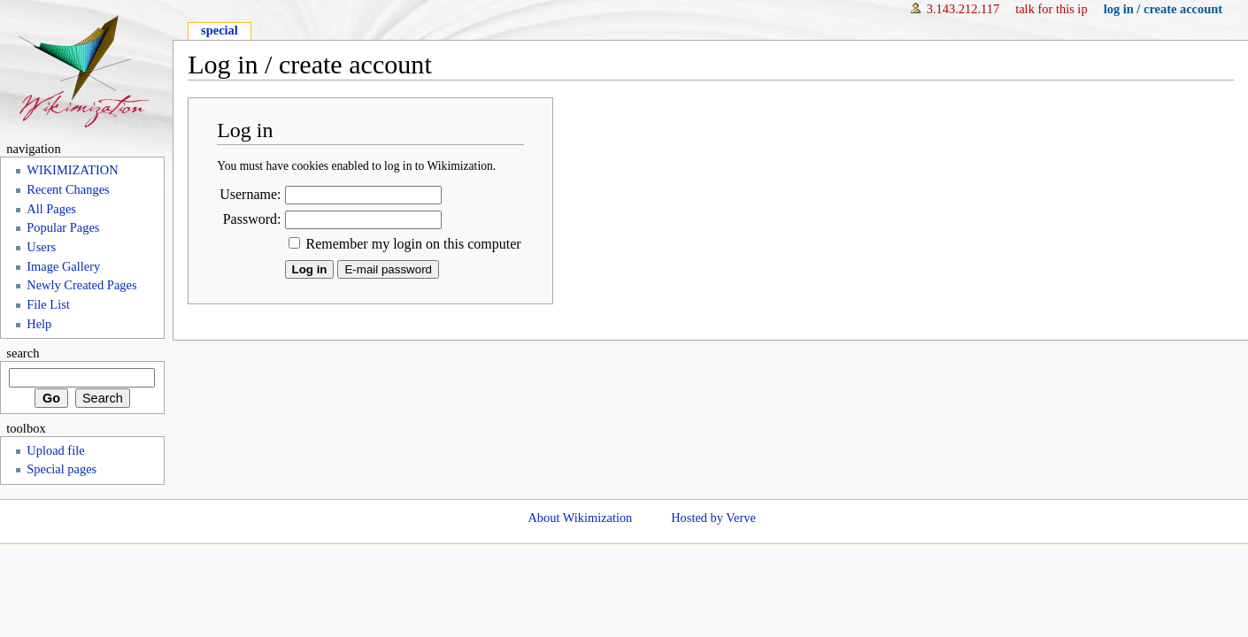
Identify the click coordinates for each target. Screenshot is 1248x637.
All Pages (51, 209)
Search (22, 353)
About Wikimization (580, 517)
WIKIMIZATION (72, 170)
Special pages (61, 469)
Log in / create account (1163, 9)
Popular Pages (63, 227)
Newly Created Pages (81, 285)
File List (48, 304)
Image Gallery (63, 266)
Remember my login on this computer (413, 243)
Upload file (55, 450)
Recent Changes (68, 189)
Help (39, 324)
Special (219, 30)
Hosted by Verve (713, 517)
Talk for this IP (1051, 9)
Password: (252, 218)
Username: (250, 194)
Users (41, 247)
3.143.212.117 (963, 9)
